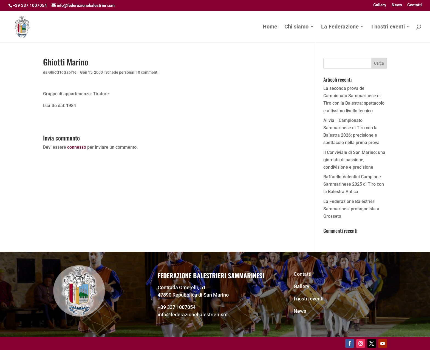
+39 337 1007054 (177, 307)
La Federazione (340, 27)
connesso (76, 147)
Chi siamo (296, 27)
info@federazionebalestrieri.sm (193, 314)
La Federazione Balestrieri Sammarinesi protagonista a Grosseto (351, 209)
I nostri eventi (388, 27)
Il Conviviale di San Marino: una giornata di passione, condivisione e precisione (354, 160)
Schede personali (120, 72)
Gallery (379, 5)
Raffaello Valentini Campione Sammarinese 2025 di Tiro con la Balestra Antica (353, 184)
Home (270, 27)
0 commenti (148, 72)
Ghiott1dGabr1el (63, 72)
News (397, 5)
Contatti (414, 5)
